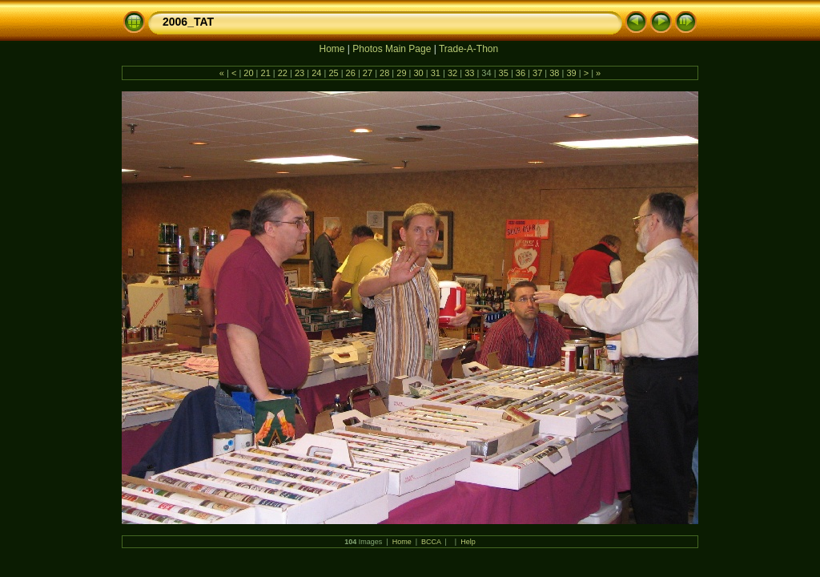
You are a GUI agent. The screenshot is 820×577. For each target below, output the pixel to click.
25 (333, 73)
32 (452, 73)
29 (401, 73)
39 (571, 73)
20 (248, 73)
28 (384, 73)
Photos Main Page (391, 48)
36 (520, 73)
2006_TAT (188, 21)
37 (537, 73)
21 (265, 73)
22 (282, 73)
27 (367, 73)
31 (435, 73)
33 (469, 73)
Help (468, 542)
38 (554, 73)
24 (316, 73)
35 (503, 73)
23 (299, 73)
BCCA (431, 542)
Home (331, 48)
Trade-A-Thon (468, 48)
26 (351, 73)
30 (418, 73)
